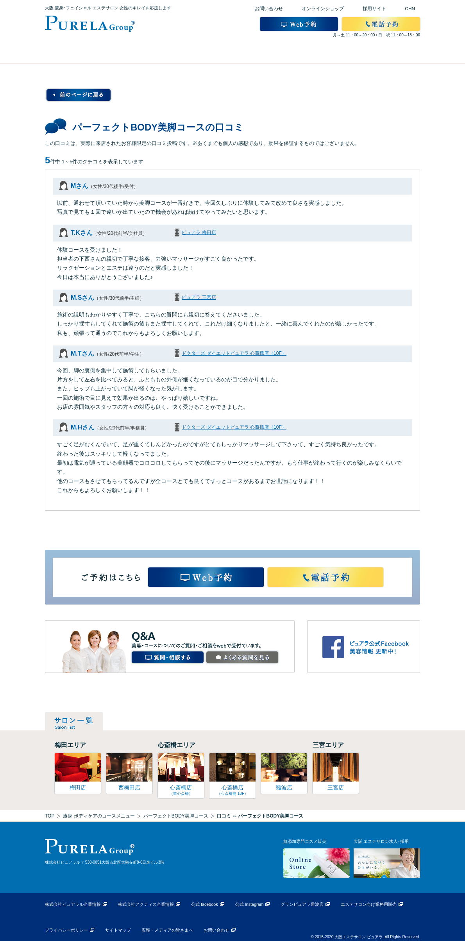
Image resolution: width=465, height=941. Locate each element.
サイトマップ (118, 930)
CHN (410, 8)
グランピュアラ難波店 (302, 904)
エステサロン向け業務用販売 (369, 904)
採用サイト (374, 8)
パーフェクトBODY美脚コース (175, 816)
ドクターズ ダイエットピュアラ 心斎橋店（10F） (234, 353)
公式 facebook (204, 904)
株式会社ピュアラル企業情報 (73, 904)
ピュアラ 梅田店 (199, 232)
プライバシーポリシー (66, 930)
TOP (49, 816)
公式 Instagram (249, 904)
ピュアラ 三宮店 (199, 297)
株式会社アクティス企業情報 (146, 904)
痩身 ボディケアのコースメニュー (98, 816)
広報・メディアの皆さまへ (167, 930)
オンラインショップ (323, 8)
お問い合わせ (269, 8)
